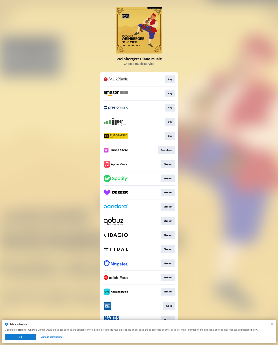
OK (20, 337)
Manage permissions (52, 337)
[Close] (272, 324)
